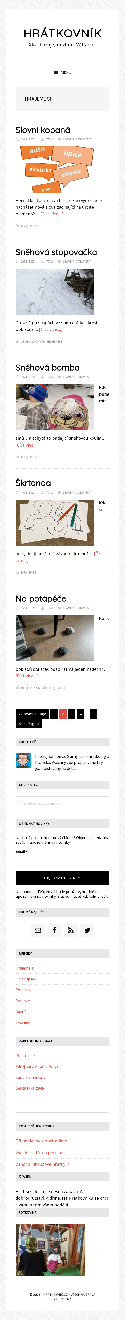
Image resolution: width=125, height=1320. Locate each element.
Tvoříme (23, 1022)
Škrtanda (33, 483)
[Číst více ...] (52, 214)
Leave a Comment (77, 139)
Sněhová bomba (48, 367)
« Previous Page (32, 715)
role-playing (32, 688)
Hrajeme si (29, 226)
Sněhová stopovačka (56, 252)
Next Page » (28, 724)
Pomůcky (23, 989)
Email (22, 851)
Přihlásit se (25, 1055)
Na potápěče (41, 598)
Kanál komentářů (31, 1077)
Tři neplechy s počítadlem (41, 1141)
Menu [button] (66, 72)
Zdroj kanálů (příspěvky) (37, 1066)
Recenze (23, 1000)
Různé (21, 1011)
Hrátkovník (62, 33)
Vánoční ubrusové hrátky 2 (42, 1164)
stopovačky (31, 342)
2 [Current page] (64, 715)
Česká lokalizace (30, 1088)
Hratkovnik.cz (55, 1295)
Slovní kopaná (43, 130)
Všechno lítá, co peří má (39, 1152)
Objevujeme (26, 979)
